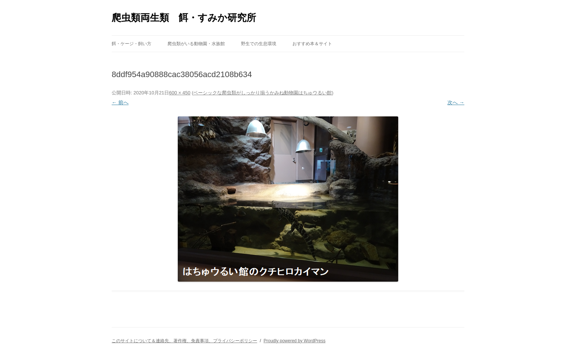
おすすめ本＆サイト (312, 43)
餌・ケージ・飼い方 (131, 43)
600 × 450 (179, 92)
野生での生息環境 (258, 43)
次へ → (455, 102)
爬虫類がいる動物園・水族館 (196, 43)
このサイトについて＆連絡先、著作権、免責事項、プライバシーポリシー (184, 340)
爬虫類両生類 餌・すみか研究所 (184, 17)
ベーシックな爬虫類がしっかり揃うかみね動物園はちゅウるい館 (262, 92)
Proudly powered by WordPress (294, 340)
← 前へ (120, 102)
